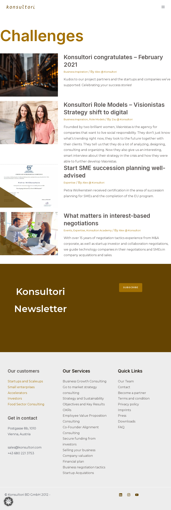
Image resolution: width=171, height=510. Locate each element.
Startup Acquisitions (78, 473)
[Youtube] (137, 495)
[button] (8, 501)
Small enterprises (21, 387)
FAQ (121, 427)
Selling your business (79, 450)
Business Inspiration (78, 71)
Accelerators (17, 393)
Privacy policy (128, 404)
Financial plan (73, 461)
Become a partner (132, 393)
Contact (124, 387)
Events (69, 230)
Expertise (70, 182)
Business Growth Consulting (85, 381)
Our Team (126, 381)
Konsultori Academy (105, 230)
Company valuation (78, 456)
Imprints (124, 410)
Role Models (103, 119)
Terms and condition (134, 398)
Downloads (126, 421)
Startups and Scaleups (25, 381)
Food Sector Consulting (26, 404)
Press (122, 415)
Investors (15, 398)
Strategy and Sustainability (83, 398)
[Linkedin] (120, 495)
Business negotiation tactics (84, 467)
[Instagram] (128, 495)
